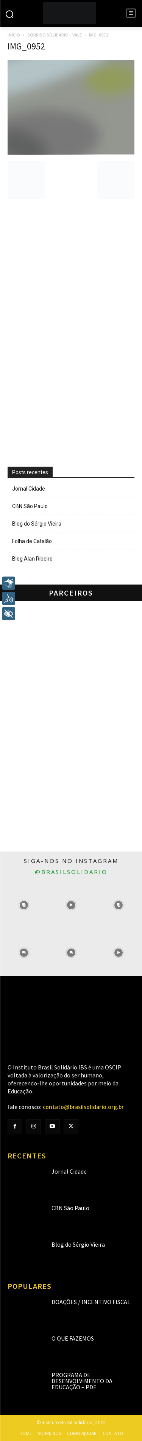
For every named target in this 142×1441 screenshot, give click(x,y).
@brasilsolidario (71, 871)
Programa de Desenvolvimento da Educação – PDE (81, 1381)
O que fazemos (72, 1338)
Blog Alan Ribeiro (32, 559)
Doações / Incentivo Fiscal (90, 1302)
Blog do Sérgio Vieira (36, 524)
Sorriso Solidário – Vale (54, 35)
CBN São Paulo (30, 506)
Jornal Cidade (28, 489)
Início (14, 35)
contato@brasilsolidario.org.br (83, 1107)
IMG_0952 (26, 46)
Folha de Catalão (32, 541)
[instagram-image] (23, 905)
